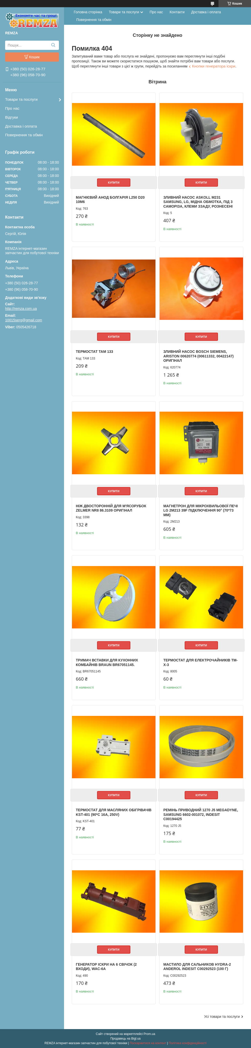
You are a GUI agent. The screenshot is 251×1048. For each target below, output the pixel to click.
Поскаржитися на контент (148, 1043)
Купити (113, 182)
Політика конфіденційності (188, 1043)
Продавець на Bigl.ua (125, 1038)
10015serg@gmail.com (23, 320)
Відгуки (11, 117)
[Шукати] (53, 45)
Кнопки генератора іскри (213, 66)
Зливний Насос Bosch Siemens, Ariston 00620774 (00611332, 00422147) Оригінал (198, 356)
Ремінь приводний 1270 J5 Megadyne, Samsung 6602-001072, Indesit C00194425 (200, 814)
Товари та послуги (21, 99)
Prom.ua (149, 1034)
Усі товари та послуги (222, 1017)
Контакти (177, 12)
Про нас (12, 108)
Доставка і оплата (21, 126)
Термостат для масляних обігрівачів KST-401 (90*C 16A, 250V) (113, 812)
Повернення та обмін (24, 135)
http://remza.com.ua (21, 309)
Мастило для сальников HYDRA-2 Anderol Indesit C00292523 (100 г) (197, 966)
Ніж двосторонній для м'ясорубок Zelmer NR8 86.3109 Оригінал (111, 508)
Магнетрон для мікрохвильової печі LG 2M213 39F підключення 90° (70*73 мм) (200, 510)
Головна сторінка (88, 12)
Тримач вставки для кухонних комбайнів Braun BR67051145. (107, 662)
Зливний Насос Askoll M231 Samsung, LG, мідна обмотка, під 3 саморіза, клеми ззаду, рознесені (198, 201)
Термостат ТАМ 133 (94, 352)
